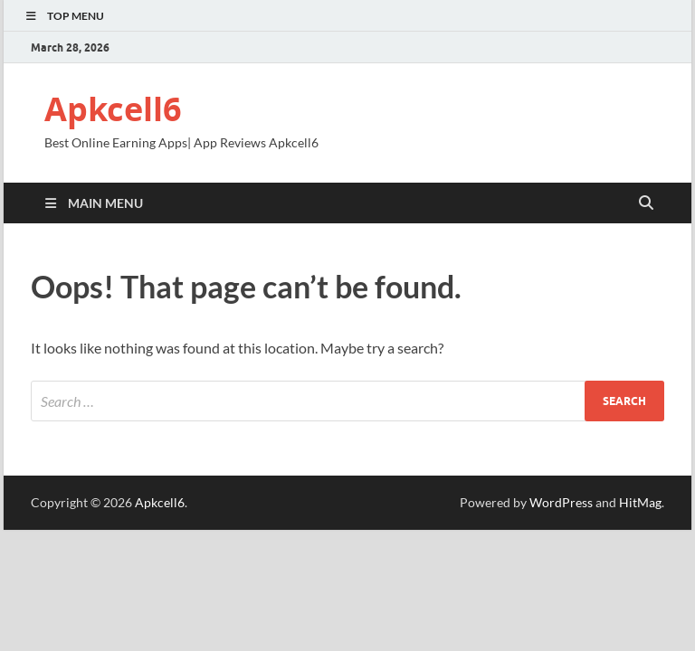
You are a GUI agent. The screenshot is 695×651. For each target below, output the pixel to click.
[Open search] (646, 203)
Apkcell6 (113, 109)
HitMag (640, 502)
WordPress (561, 502)
